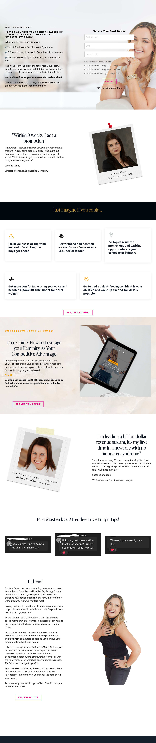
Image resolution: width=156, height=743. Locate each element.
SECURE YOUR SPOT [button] (28, 405)
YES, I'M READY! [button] (28, 699)
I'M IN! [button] (109, 81)
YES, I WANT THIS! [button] (77, 313)
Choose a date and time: (99, 62)
